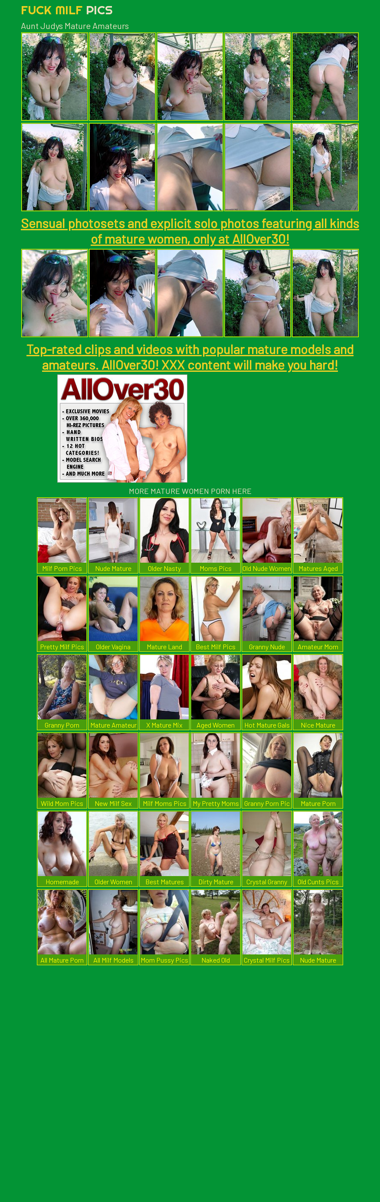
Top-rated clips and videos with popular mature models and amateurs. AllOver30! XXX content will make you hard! (190, 356)
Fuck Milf (67, 9)
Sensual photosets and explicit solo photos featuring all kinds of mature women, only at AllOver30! (190, 230)
